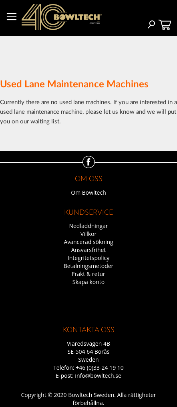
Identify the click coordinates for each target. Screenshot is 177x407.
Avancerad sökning (88, 242)
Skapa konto (88, 282)
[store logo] (62, 17)
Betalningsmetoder (89, 266)
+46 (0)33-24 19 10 (100, 367)
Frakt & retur (88, 274)
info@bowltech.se (98, 375)
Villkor (88, 234)
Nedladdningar (88, 226)
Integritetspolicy (89, 258)
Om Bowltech (88, 192)
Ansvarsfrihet (88, 250)
